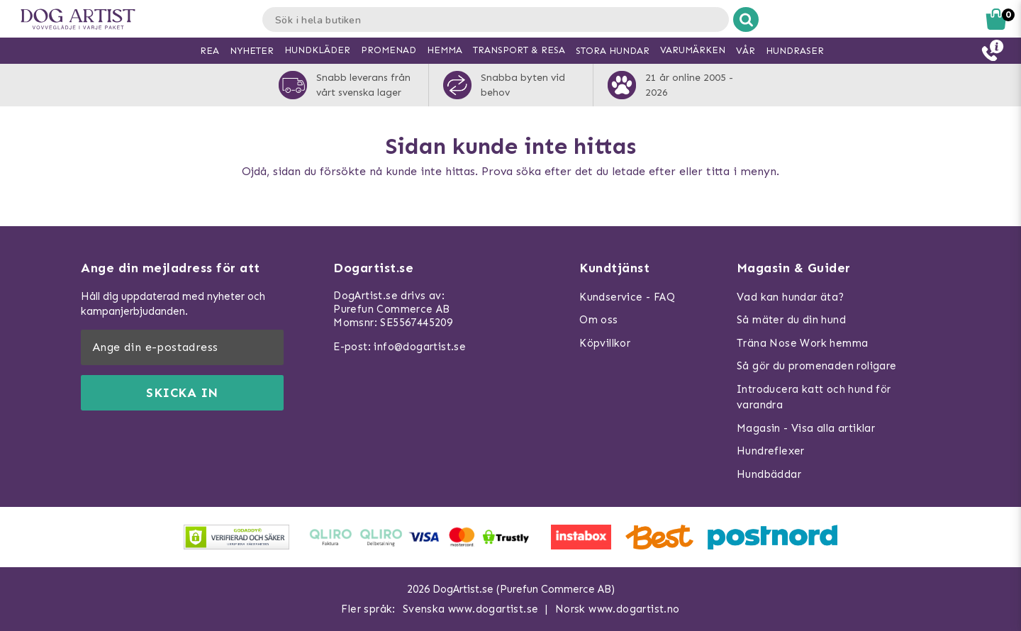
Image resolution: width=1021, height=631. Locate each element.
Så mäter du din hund (791, 319)
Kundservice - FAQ (627, 297)
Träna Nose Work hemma (802, 343)
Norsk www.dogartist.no (617, 609)
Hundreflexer (771, 451)
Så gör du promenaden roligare (817, 365)
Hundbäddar (769, 474)
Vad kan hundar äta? (790, 297)
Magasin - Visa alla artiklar (806, 428)
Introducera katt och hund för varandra (814, 397)
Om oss (598, 319)
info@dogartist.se (420, 346)
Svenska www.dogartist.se (471, 609)
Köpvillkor (604, 343)
